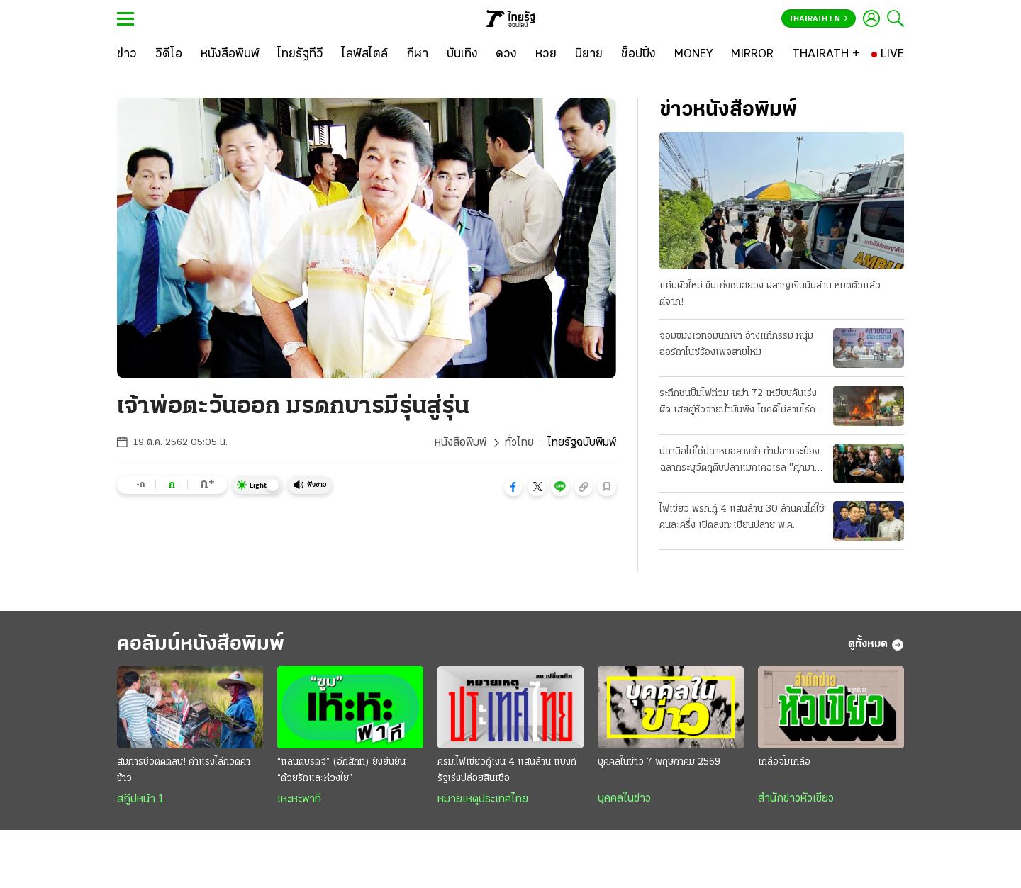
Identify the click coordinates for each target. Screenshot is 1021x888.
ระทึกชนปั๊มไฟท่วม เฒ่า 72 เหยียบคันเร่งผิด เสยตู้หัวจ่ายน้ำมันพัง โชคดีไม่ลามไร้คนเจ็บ (740, 403)
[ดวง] (506, 54)
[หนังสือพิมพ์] (230, 54)
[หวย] (546, 54)
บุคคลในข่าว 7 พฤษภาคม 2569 (659, 762)
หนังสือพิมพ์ (460, 443)
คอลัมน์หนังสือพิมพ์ (200, 645)
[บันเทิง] (462, 54)
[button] (513, 487)
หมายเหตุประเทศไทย (482, 799)
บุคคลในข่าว (624, 798)
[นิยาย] (589, 54)
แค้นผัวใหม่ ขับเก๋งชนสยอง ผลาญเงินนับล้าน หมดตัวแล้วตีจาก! (770, 294)
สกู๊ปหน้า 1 (140, 799)
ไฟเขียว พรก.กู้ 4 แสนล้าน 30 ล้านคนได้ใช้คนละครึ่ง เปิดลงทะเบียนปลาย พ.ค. (742, 517)
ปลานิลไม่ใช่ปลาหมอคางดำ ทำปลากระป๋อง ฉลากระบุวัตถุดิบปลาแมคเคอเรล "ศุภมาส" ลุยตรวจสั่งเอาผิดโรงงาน (742, 461)
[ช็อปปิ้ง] (638, 54)
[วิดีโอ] (168, 54)
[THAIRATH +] (826, 54)
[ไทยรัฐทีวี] (300, 54)
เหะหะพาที (299, 799)
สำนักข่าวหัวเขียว (796, 798)
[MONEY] (693, 54)
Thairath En (818, 19)
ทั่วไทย (519, 443)
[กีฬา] (417, 54)
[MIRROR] (752, 54)
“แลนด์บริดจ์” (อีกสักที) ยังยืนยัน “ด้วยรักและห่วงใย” (341, 770)
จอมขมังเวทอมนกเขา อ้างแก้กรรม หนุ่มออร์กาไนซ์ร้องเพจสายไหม (736, 344)
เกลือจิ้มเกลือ (784, 762)
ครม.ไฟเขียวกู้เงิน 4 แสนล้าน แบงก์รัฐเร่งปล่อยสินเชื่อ (506, 770)
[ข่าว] (127, 54)
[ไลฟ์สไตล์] (365, 54)
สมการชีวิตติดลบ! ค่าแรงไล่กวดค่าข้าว (183, 770)
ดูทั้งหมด (876, 645)
